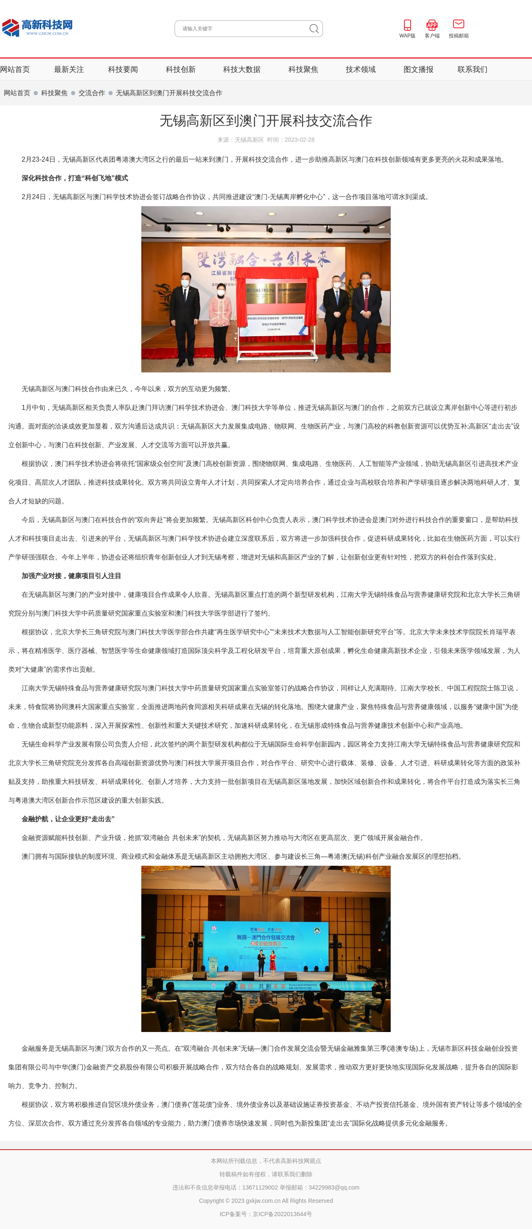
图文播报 (418, 69)
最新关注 (69, 69)
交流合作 (92, 92)
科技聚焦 (304, 69)
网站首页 (15, 69)
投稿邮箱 (459, 36)
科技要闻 (124, 69)
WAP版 (407, 36)
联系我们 (473, 69)
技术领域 (362, 69)
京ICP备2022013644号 (282, 1214)
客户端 (432, 36)
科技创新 (182, 69)
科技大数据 (243, 69)
